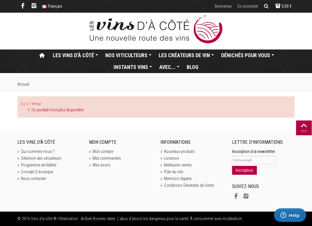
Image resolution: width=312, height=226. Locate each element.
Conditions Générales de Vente (187, 185)
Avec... (169, 67)
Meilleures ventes (176, 165)
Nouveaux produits (177, 151)
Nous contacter (31, 178)
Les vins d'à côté (75, 55)
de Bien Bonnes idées (98, 218)
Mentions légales (176, 178)
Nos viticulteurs (128, 55)
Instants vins (133, 67)
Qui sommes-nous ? (36, 151)
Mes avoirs (100, 165)
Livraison (169, 158)
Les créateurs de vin (186, 55)
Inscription (244, 170)
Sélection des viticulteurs (39, 158)
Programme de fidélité (36, 165)
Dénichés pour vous (247, 55)
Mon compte (101, 151)
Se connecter (247, 6)
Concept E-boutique (35, 171)
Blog (192, 67)
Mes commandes (105, 158)
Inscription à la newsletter (253, 151)
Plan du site (171, 171)
